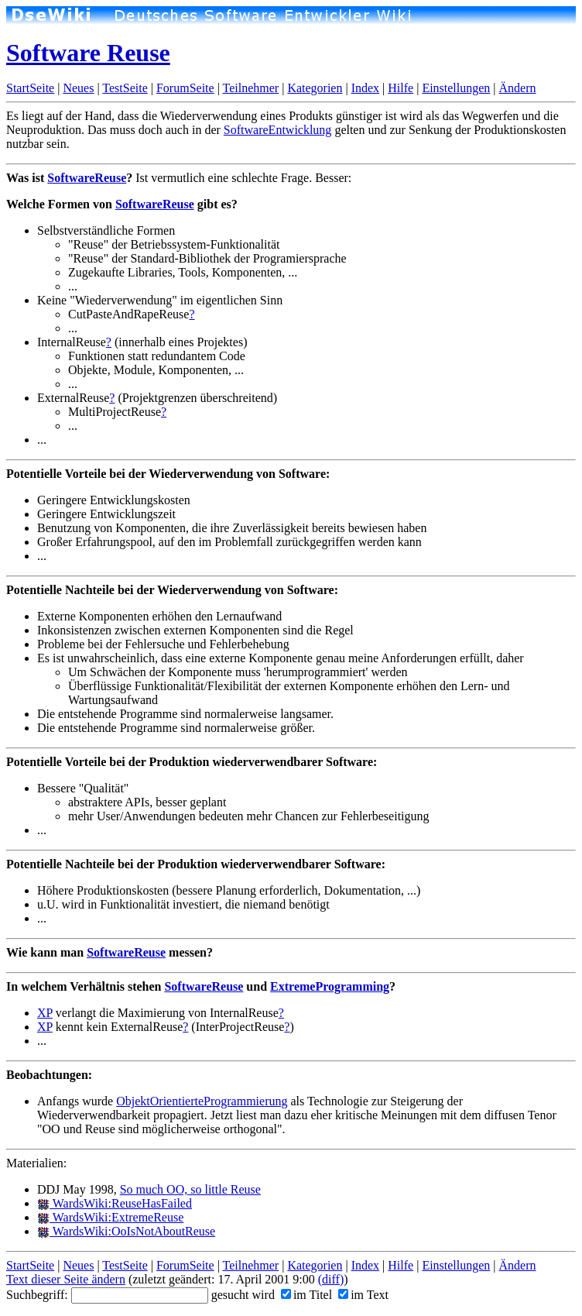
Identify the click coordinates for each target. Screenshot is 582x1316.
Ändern (517, 87)
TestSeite (124, 87)
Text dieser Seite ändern (65, 1279)
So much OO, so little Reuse (190, 1189)
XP (45, 1012)
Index (365, 87)
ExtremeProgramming (329, 986)
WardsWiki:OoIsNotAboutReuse (126, 1231)
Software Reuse (88, 53)
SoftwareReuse (86, 177)
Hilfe (400, 87)
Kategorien (314, 87)
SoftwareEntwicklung (278, 129)
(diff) (331, 1279)
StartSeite (30, 87)
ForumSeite (185, 87)
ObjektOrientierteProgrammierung (201, 1101)
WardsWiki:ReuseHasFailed (114, 1203)
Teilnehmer (251, 87)
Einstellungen (456, 87)
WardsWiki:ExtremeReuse (110, 1217)
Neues (78, 87)
